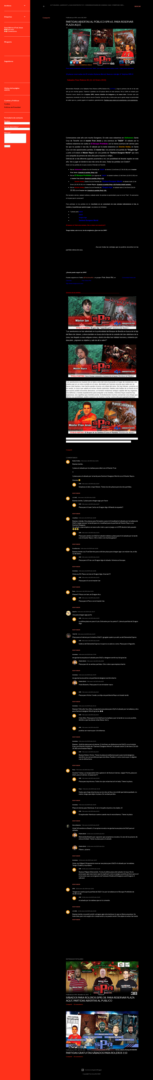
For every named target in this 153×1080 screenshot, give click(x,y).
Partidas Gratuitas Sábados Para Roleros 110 (96, 1052)
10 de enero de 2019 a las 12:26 (91, 869)
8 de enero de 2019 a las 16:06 (87, 571)
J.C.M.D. (74, 497)
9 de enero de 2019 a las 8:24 (90, 727)
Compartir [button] (46, 18)
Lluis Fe (74, 611)
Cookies (7, 104)
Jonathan (75, 518)
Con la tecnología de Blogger (91, 1070)
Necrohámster (76, 825)
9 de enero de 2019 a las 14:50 (90, 778)
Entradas (10, 29)
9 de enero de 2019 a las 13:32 (85, 769)
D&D (109, 5)
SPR (80, 483)
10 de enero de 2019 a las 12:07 (88, 860)
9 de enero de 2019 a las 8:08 (95, 661)
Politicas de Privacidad (12, 107)
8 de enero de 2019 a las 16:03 (87, 518)
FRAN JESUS (82, 661)
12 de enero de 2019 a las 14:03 (87, 911)
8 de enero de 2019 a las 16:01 (89, 461)
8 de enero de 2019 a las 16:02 (86, 497)
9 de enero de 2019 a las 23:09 (90, 825)
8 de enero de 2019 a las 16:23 (86, 634)
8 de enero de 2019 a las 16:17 (86, 611)
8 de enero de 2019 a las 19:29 (87, 675)
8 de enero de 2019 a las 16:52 (90, 557)
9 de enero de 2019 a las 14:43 (87, 804)
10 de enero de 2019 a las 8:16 (95, 846)
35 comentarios (78, 1004)
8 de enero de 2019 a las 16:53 (90, 598)
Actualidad (54, 5)
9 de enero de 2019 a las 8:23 (90, 715)
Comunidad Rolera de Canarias (96, 5)
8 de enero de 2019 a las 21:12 (87, 706)
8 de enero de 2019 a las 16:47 (90, 483)
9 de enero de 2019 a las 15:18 (91, 789)
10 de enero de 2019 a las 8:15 (95, 833)
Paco (73, 591)
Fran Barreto (76, 548)
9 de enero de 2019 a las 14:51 (90, 811)
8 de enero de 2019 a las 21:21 (87, 741)
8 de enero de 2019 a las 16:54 (90, 640)
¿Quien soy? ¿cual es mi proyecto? (72, 5)
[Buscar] (138, 6)
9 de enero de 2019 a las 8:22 (90, 692)
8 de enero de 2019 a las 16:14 (85, 591)
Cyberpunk (116, 5)
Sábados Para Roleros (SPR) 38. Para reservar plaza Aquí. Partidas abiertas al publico (100, 999)
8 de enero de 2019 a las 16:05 (89, 548)
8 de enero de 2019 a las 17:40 (87, 654)
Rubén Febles (76, 461)
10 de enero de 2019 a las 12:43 (85, 888)
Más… (122, 5)
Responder (76, 493)
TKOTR (74, 634)
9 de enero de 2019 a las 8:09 (95, 681)
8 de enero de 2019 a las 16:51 (90, 532)
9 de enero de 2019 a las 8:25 (90, 752)
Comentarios (11, 31)
